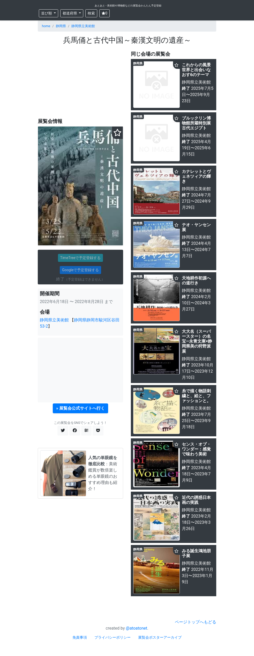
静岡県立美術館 (83, 26)
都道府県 (70, 13)
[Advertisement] (80, 81)
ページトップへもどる (195, 622)
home (46, 26)
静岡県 (61, 26)
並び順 (47, 13)
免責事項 (79, 637)
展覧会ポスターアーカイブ (160, 637)
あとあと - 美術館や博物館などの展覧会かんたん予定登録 (128, 5)
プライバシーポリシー (112, 637)
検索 (91, 13)
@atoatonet (136, 628)
